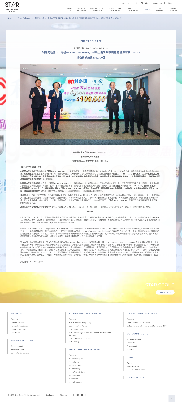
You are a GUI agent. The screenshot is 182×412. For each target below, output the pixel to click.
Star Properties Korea (78, 326)
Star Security (74, 342)
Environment (132, 346)
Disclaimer (50, 395)
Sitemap (63, 395)
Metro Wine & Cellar (77, 372)
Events (130, 363)
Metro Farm (73, 379)
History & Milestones (19, 326)
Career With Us (136, 377)
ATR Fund (131, 349)
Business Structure (18, 329)
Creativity (131, 343)
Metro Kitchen (74, 375)
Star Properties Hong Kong (80, 322)
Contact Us (157, 3)
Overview (15, 319)
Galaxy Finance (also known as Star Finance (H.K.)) (147, 326)
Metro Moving (74, 369)
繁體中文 (170, 3)
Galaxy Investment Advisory (138, 322)
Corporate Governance (20, 353)
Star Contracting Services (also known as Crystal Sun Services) (90, 333)
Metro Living (74, 362)
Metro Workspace (76, 358)
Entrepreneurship (134, 339)
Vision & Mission (17, 322)
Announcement (17, 346)
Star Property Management (80, 338)
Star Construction (76, 329)
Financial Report (17, 349)
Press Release (24, 18)
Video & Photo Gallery (136, 370)
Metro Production (76, 382)
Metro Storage (75, 365)
